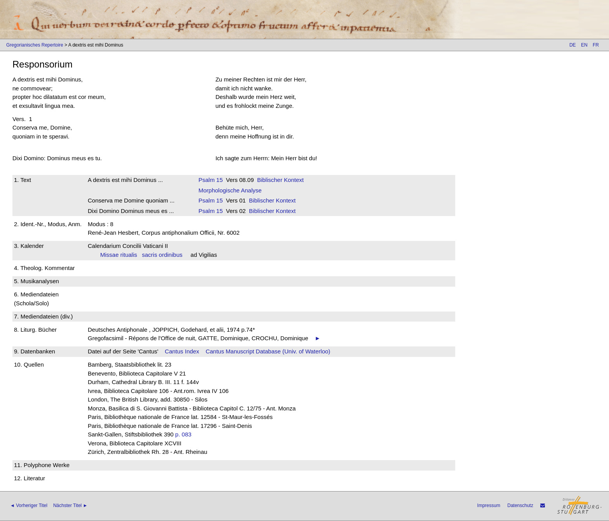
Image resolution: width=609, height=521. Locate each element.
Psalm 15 (210, 180)
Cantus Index (182, 351)
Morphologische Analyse (230, 190)
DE (572, 45)
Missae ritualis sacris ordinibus (141, 254)
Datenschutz (520, 505)
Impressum (488, 505)
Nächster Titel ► (70, 505)
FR (596, 45)
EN (584, 45)
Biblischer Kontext (280, 180)
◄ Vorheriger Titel (28, 505)
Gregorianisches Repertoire (34, 45)
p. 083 (183, 434)
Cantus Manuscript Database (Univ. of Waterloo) (267, 351)
